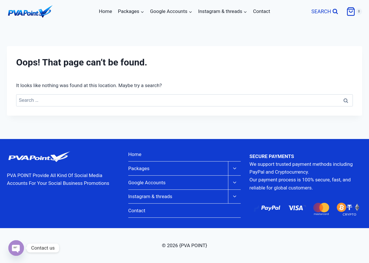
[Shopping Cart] (354, 11)
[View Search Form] (324, 11)
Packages (139, 168)
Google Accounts (147, 182)
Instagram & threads (150, 196)
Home (105, 11)
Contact (261, 11)
